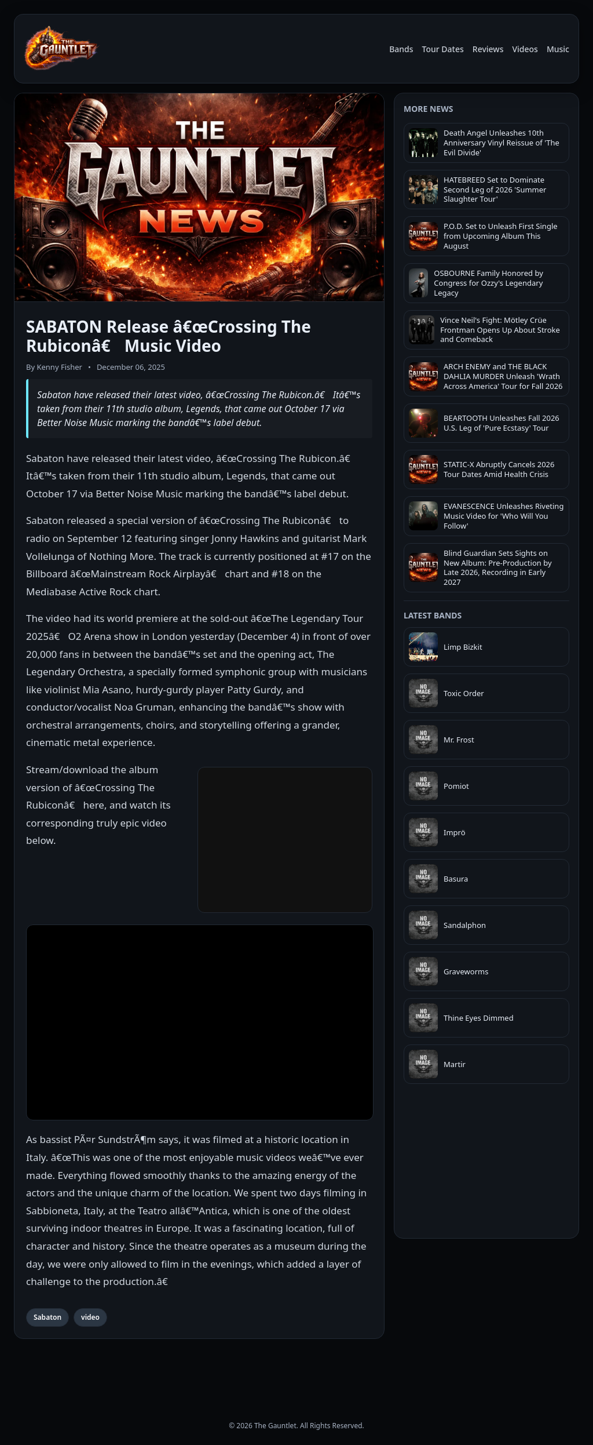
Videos (524, 48)
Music (558, 48)
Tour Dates (443, 48)
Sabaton (47, 1317)
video (90, 1317)
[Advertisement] (486, 1319)
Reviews (488, 48)
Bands (401, 48)
